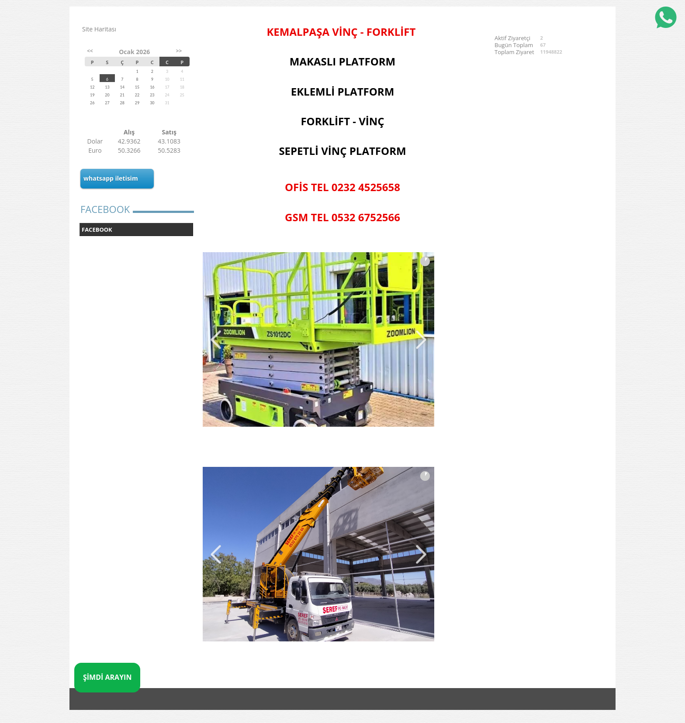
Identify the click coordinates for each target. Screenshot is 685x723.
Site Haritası (99, 29)
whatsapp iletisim (110, 178)
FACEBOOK (97, 229)
